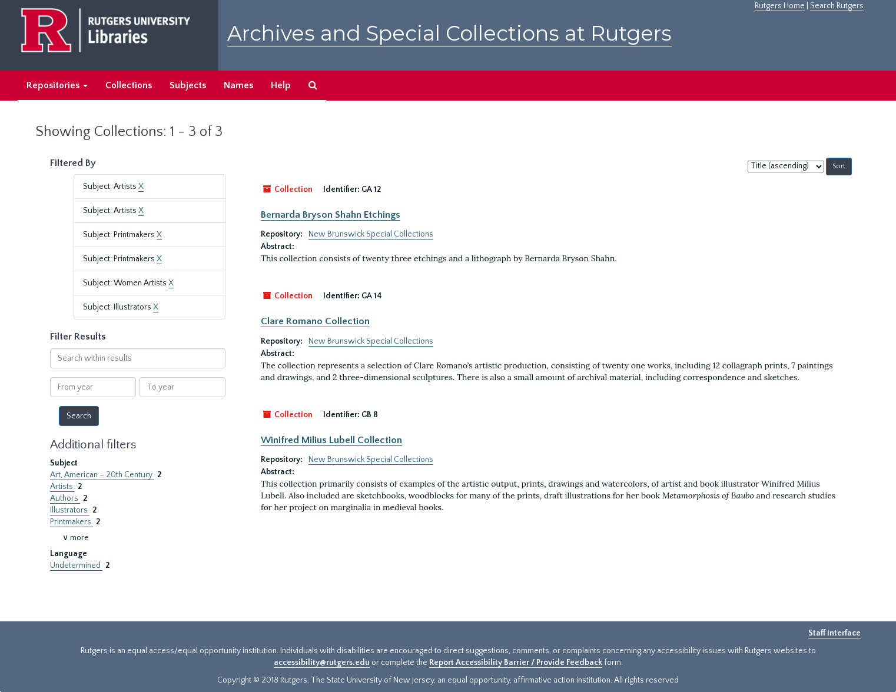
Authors (65, 498)
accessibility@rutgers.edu (322, 662)
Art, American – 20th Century (102, 475)
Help (281, 85)
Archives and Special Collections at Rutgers (449, 33)
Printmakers (71, 522)
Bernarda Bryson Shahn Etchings (330, 214)
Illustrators (69, 510)
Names (238, 85)
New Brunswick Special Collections (370, 234)
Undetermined (76, 565)
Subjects (188, 85)
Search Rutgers (837, 6)
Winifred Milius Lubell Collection (331, 440)
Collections (128, 85)
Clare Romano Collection (315, 321)
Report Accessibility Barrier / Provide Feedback (515, 662)
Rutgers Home (780, 6)
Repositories (57, 85)
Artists (62, 486)
